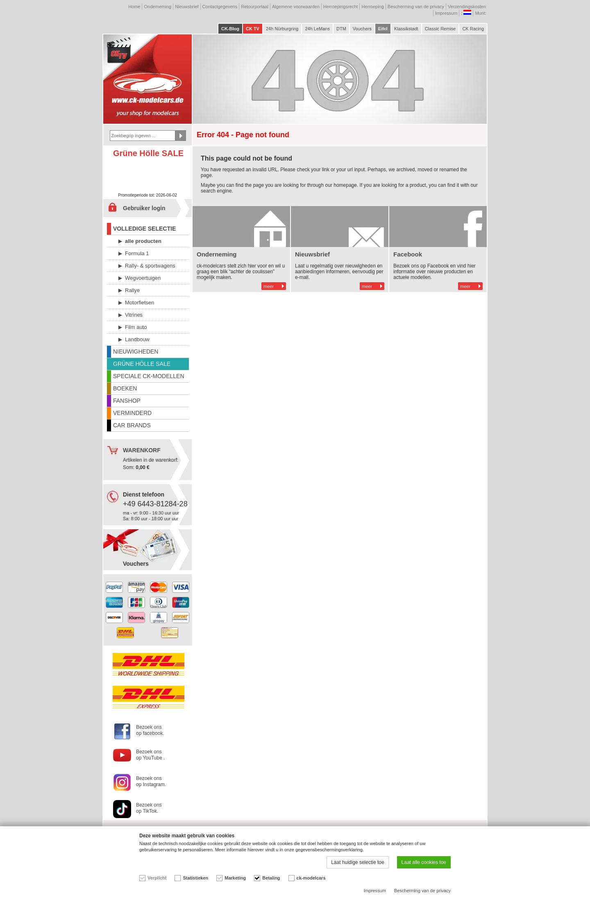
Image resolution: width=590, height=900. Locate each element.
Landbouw (137, 339)
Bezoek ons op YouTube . (150, 755)
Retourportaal (254, 6)
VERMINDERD (132, 413)
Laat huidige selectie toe (357, 862)
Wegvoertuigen (143, 278)
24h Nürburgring (282, 28)
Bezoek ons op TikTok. (149, 808)
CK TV (252, 28)
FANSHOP (127, 400)
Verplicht (157, 877)
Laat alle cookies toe (424, 862)
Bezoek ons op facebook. (150, 730)
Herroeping (372, 6)
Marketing (235, 877)
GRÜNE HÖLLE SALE (141, 363)
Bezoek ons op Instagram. (151, 781)
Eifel (383, 28)
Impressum (446, 13)
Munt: (481, 13)
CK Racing (473, 28)
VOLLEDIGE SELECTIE (144, 228)
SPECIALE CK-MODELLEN (148, 376)
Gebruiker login (144, 208)
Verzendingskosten (467, 6)
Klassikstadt (406, 28)
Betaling (271, 877)
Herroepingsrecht (340, 6)
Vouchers (362, 28)
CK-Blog (230, 28)
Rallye (132, 290)
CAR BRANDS (132, 425)
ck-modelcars (311, 877)
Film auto (136, 327)
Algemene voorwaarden (296, 6)
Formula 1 (137, 253)
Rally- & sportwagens (150, 266)
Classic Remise (440, 28)
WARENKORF (142, 450)
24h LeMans (317, 28)
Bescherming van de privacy (416, 6)
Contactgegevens (220, 6)
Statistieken (195, 877)
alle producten (143, 241)
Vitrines (134, 315)
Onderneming (157, 6)
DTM (341, 28)
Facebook (407, 254)
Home (134, 6)
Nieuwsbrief (186, 6)
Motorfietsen (139, 302)
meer (268, 286)
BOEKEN (125, 388)
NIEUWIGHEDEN (135, 351)
